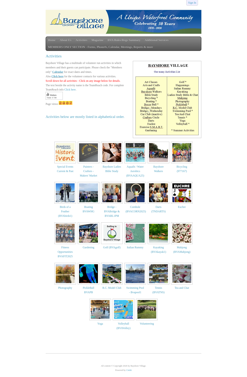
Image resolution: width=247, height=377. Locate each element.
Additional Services (156, 40)
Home (51, 40)
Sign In (192, 2)
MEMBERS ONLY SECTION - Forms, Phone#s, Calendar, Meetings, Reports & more (100, 47)
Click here (57, 76)
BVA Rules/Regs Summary (124, 40)
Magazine (97, 40)
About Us (65, 40)
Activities (81, 40)
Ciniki (129, 370)
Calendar (57, 71)
